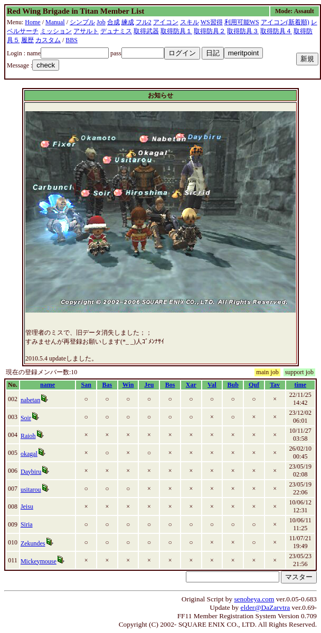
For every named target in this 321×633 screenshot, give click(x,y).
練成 (127, 22)
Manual (55, 22)
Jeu (149, 384)
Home (32, 22)
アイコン (165, 22)
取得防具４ (276, 31)
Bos (170, 384)
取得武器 (146, 31)
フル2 (144, 22)
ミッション (56, 31)
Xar (191, 384)
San (86, 384)
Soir (26, 418)
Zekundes (33, 543)
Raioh (28, 436)
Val (211, 384)
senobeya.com (254, 599)
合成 (113, 22)
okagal (29, 453)
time (300, 384)
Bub (233, 384)
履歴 (27, 40)
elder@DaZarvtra (265, 607)
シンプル (82, 22)
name (47, 384)
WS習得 (212, 22)
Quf (254, 384)
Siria (27, 524)
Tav (275, 384)
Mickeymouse (38, 561)
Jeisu (27, 506)
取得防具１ (176, 31)
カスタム (48, 40)
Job (101, 22)
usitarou (31, 489)
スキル (189, 22)
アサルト (86, 31)
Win (128, 384)
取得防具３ (243, 31)
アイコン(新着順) (285, 22)
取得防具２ (209, 31)
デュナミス (116, 31)
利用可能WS (241, 22)
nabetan (30, 400)
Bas (107, 384)
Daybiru (31, 471)
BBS (71, 40)
